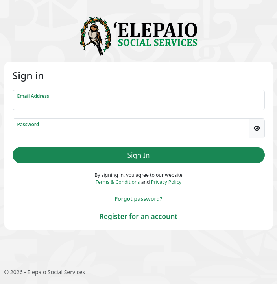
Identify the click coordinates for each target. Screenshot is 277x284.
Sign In (138, 155)
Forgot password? (139, 198)
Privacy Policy (166, 182)
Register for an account (139, 216)
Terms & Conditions (118, 182)
